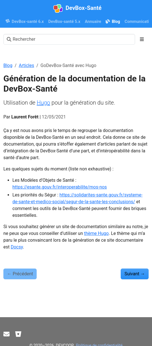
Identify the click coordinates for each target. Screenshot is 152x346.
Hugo (43, 102)
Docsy (17, 247)
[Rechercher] (69, 39)
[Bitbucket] (18, 334)
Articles (26, 65)
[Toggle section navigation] (142, 39)
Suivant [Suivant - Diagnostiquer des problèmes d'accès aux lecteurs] (134, 273)
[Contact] (6, 334)
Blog (7, 65)
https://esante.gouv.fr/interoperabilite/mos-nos (59, 187)
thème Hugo (96, 233)
